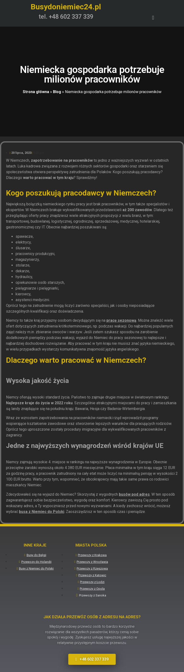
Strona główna (36, 91)
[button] (153, 18)
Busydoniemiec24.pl (66, 6)
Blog (57, 91)
